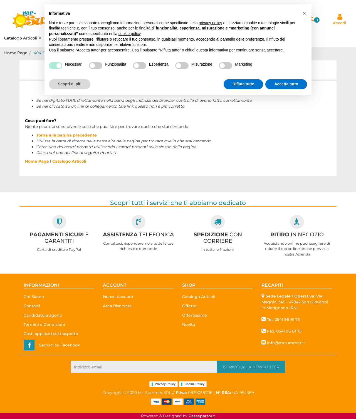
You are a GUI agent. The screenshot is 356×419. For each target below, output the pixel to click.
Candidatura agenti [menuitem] (43, 315)
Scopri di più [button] (69, 84)
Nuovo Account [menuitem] (118, 296)
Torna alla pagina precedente (66, 135)
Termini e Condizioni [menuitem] (44, 324)
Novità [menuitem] (188, 324)
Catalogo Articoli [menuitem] (23, 38)
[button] (251, 367)
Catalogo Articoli (69, 161)
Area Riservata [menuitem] (117, 305)
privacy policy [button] (210, 23)
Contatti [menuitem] (32, 305)
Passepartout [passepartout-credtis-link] (202, 415)
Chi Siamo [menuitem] (34, 296)
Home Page (15, 52)
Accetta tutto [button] (286, 84)
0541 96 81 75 (287, 319)
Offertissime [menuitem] (194, 315)
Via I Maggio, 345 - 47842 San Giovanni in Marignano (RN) (294, 302)
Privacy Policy (165, 384)
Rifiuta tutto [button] (243, 84)
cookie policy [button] (129, 33)
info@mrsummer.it (286, 342)
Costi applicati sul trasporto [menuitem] (51, 333)
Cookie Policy (194, 384)
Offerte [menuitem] (189, 305)
